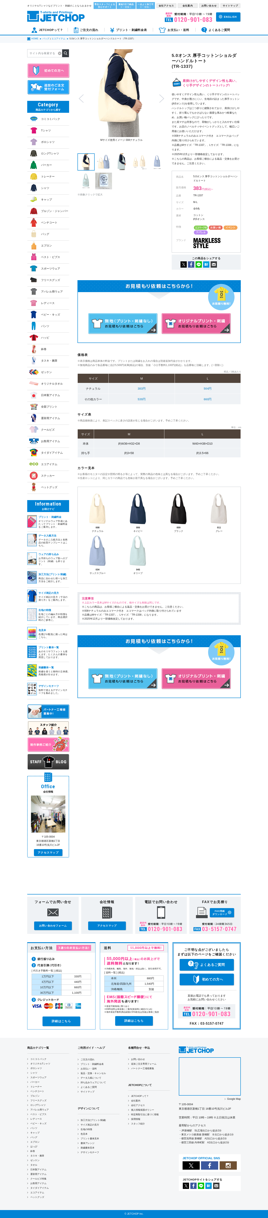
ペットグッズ (37, 1197)
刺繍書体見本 (87, 1147)
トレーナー (36, 1086)
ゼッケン (35, 1160)
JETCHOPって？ (140, 1096)
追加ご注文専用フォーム (143, 1064)
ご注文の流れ (87, 1059)
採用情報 (135, 1119)
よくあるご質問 (89, 1087)
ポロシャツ (36, 1068)
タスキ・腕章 (37, 1155)
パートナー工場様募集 (142, 1068)
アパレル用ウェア (39, 1109)
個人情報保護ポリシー (142, 1110)
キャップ (35, 1132)
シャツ (33, 1073)
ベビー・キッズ (38, 1123)
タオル (33, 1165)
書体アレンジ (87, 1143)
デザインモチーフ (90, 1152)
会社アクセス (138, 1105)
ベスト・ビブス (38, 1114)
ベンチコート (37, 1091)
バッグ (33, 1137)
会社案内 (135, 1100)
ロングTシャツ (38, 1105)
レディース (36, 1119)
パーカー (35, 1082)
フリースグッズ (38, 1100)
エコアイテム (37, 1192)
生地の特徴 (86, 1129)
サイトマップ (87, 1091)
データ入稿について (91, 1078)
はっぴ (33, 1146)
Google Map (234, 1098)
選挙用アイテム (38, 1174)
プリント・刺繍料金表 (92, 1064)
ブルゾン (35, 1096)
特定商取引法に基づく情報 (145, 1114)
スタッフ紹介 (138, 1123)
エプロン (35, 1142)
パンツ (33, 1128)
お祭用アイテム (38, 1183)
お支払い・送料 (89, 1068)
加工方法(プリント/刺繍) (93, 1120)
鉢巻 (32, 1151)
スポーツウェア (38, 1077)
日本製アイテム (38, 1169)
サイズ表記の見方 (90, 1124)
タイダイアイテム (39, 1188)
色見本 (84, 1134)
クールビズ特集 (38, 1178)
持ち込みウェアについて (93, 1082)
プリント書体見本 (90, 1138)
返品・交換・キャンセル (93, 1073)
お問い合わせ (138, 1059)
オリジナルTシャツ (40, 1063)
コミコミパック (38, 1059)
